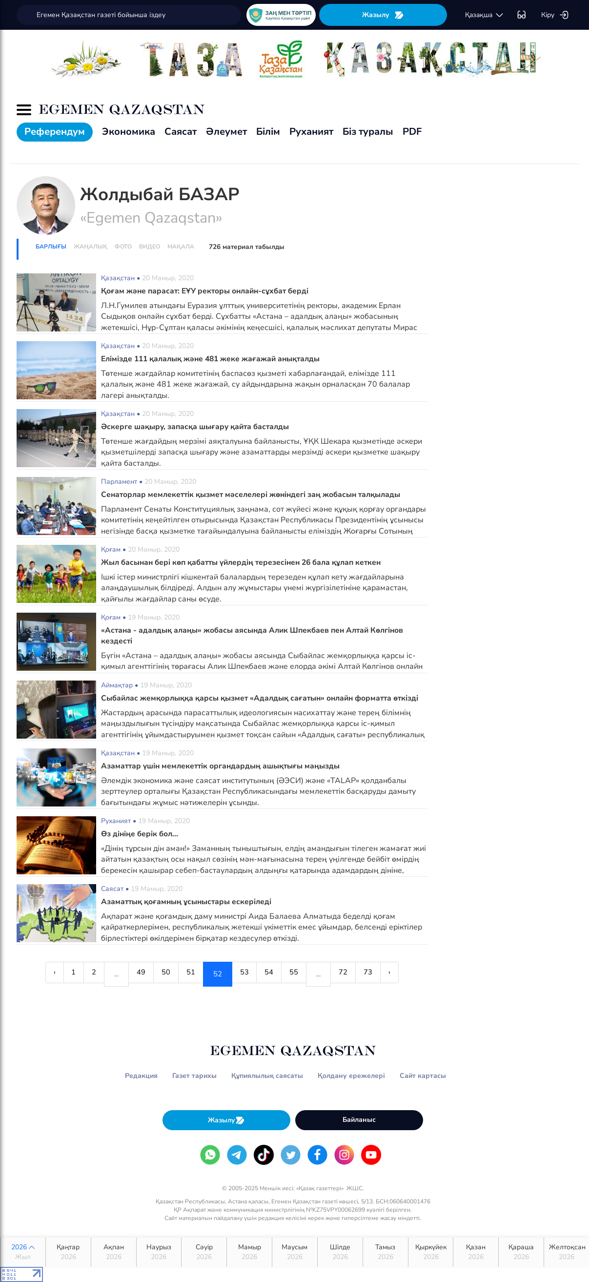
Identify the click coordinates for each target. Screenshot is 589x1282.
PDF (412, 131)
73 (386, 974)
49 (131, 974)
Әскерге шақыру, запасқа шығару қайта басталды (197, 426)
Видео (149, 246)
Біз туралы (368, 131)
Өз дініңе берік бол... (140, 833)
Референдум (54, 131)
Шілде (340, 1252)
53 (246, 974)
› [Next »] (411, 974)
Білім (268, 131)
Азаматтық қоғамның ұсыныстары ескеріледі (188, 901)
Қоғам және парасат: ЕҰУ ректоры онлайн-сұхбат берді (207, 291)
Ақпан (113, 1252)
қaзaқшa (484, 15)
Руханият (311, 131)
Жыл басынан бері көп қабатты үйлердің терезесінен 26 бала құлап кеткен (245, 562)
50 (160, 974)
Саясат (180, 131)
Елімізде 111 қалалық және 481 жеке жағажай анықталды (214, 358)
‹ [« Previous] (33, 974)
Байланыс (359, 1119)
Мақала (180, 246)
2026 (23, 1252)
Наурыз (159, 1252)
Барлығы (51, 246)
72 (357, 974)
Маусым (294, 1252)
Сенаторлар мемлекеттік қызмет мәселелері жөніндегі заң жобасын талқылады (254, 494)
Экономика (128, 131)
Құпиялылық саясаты (267, 1075)
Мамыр (249, 1252)
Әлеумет (226, 131)
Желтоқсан (567, 1252)
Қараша (521, 1252)
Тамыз (385, 1252)
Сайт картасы (423, 1075)
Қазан (475, 1252)
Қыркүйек (430, 1252)
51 (188, 974)
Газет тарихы (194, 1075)
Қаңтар (68, 1252)
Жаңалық (90, 246)
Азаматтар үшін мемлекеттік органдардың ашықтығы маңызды (222, 766)
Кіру (555, 15)
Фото (123, 246)
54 (275, 974)
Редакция (141, 1075)
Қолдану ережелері (351, 1075)
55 (304, 974)
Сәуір (204, 1252)
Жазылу (383, 15)
